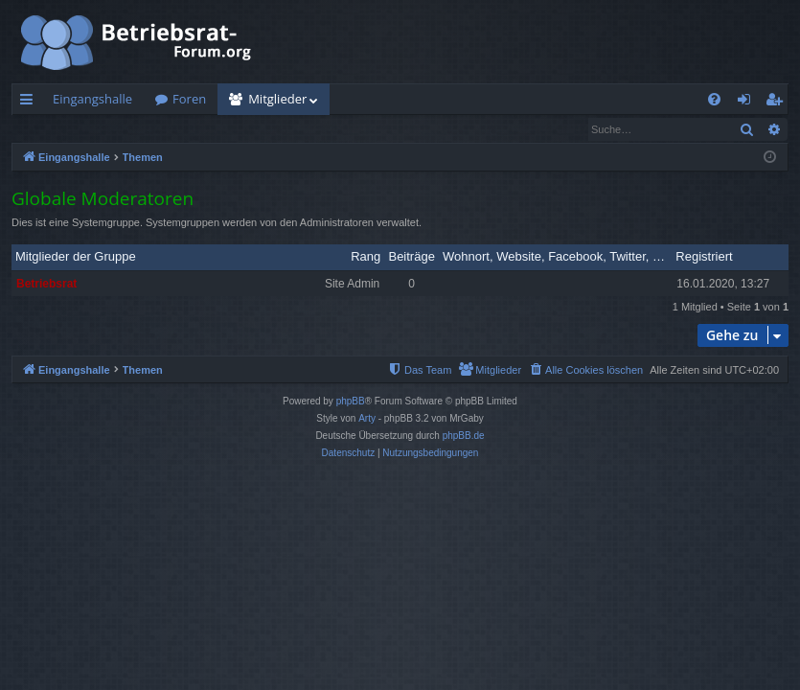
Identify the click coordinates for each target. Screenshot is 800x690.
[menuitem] (714, 99)
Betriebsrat (46, 284)
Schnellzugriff (30, 102)
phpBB (350, 402)
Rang (365, 257)
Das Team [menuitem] (234, 129)
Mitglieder (277, 98)
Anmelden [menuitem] (749, 102)
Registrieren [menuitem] (778, 102)
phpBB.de (464, 436)
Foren (189, 98)
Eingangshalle (92, 98)
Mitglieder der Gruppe (75, 257)
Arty (367, 419)
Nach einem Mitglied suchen (104, 129)
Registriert (703, 257)
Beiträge (411, 257)
